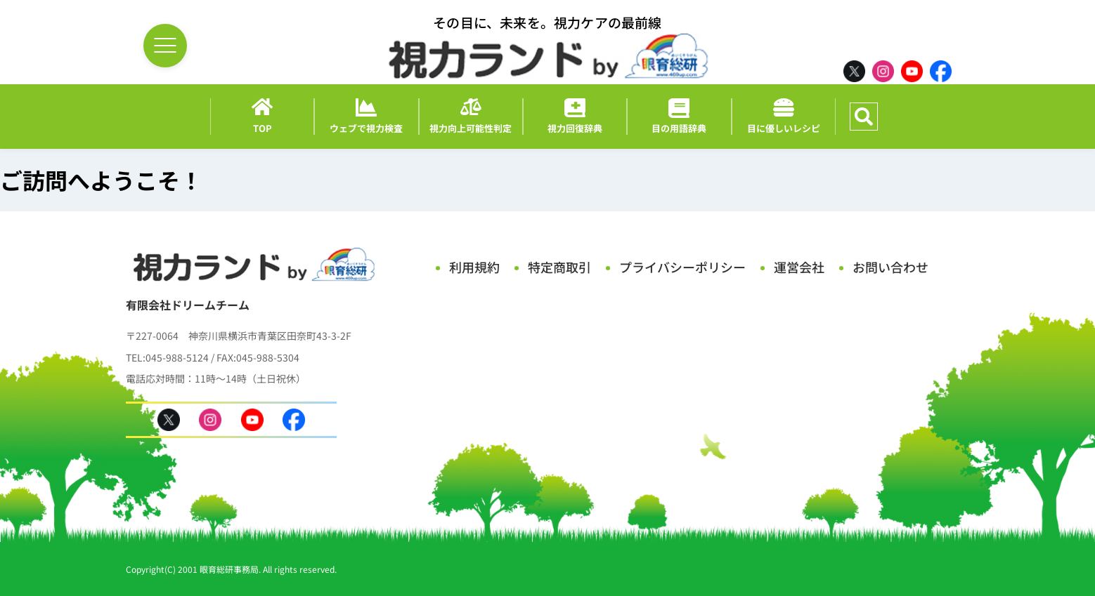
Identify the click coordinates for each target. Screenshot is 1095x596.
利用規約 (474, 267)
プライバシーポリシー (682, 267)
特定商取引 (559, 267)
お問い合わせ (890, 267)
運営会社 (799, 267)
